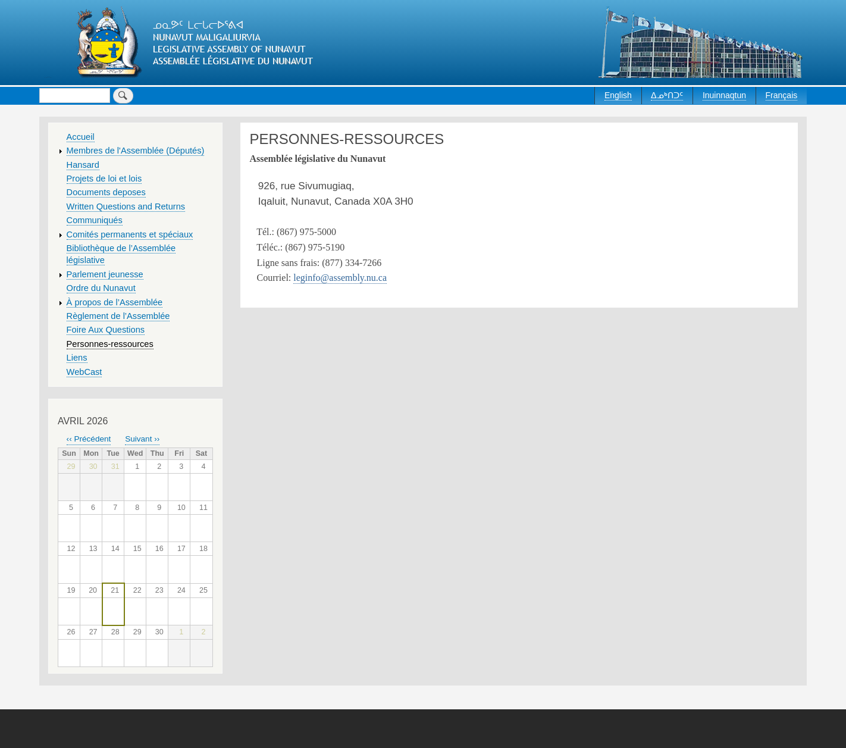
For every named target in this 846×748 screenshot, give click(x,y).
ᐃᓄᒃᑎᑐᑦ (667, 95)
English (618, 95)
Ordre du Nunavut (101, 288)
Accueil (81, 137)
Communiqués (95, 220)
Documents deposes (106, 192)
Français (782, 95)
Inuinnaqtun (724, 95)
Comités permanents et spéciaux (130, 234)
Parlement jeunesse (105, 274)
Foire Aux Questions (106, 329)
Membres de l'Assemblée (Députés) (136, 150)
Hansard (83, 165)
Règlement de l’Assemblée (118, 316)
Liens (77, 357)
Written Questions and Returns (126, 206)
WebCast (84, 372)
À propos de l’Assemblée (115, 302)
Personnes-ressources (110, 344)
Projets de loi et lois (104, 178)
